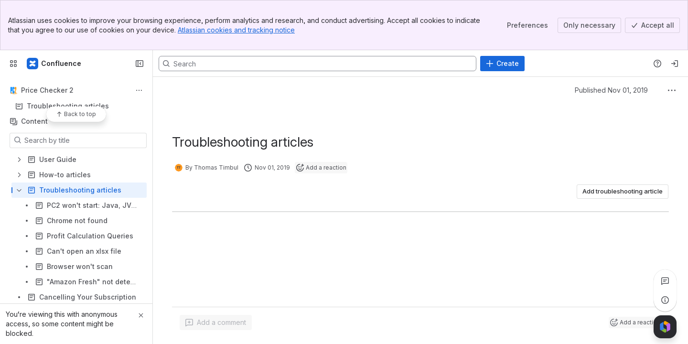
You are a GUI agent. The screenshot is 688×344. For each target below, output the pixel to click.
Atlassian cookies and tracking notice (236, 30)
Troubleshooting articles (68, 106)
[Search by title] (84, 140)
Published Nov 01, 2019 (611, 90)
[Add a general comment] (216, 322)
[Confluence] (54, 63)
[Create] (502, 63)
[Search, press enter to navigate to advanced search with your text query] (317, 63)
